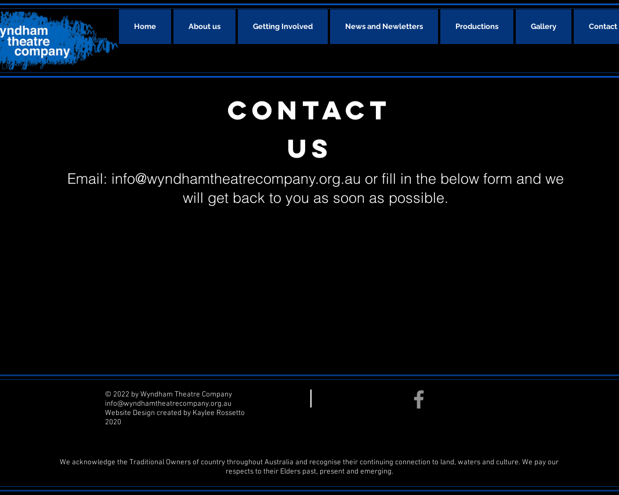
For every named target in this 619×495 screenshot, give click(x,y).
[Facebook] (419, 399)
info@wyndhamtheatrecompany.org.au (236, 178)
